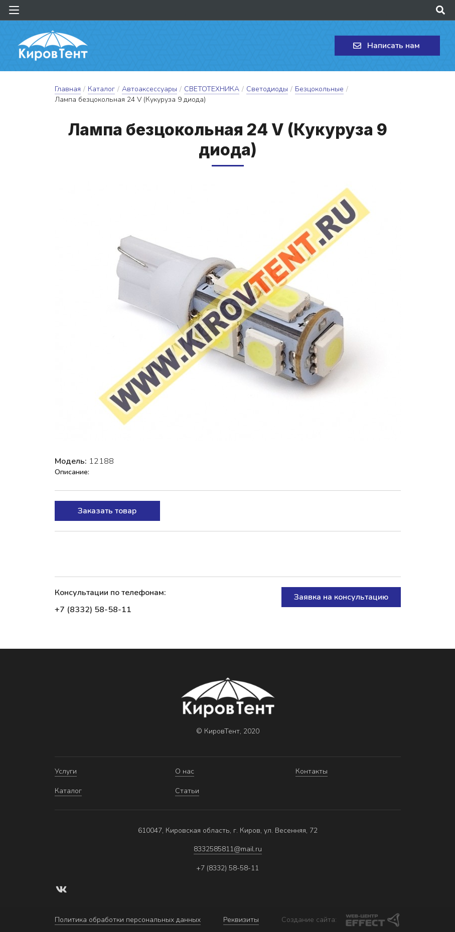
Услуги (66, 771)
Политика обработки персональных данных (128, 919)
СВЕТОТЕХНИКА (211, 89)
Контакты (311, 771)
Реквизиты (241, 919)
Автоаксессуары (149, 89)
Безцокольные (319, 89)
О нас (184, 771)
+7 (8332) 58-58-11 (93, 609)
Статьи (187, 791)
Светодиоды (267, 89)
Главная (68, 89)
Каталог (101, 89)
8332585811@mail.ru (228, 849)
